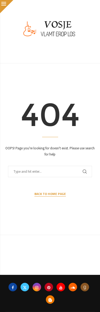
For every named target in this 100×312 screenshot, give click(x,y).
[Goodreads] (85, 287)
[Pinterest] (49, 287)
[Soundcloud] (73, 287)
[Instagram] (37, 287)
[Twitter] (25, 287)
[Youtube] (61, 287)
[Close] (6, 6)
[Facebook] (13, 287)
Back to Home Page (50, 194)
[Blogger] (50, 299)
